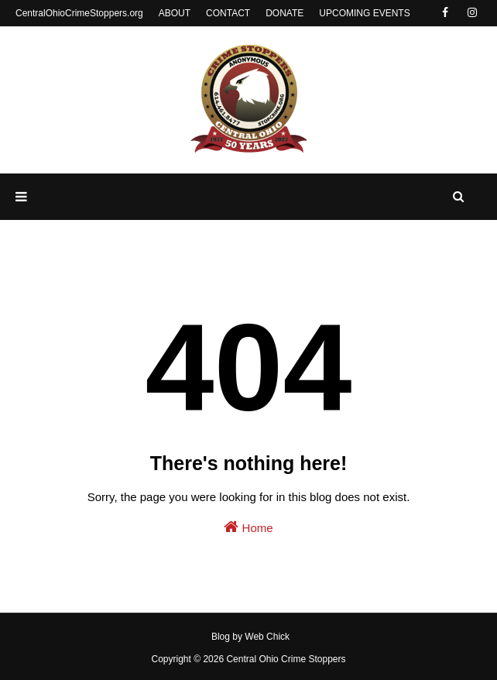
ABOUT (174, 13)
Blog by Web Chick (250, 636)
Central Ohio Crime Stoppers (285, 659)
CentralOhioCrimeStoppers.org (79, 13)
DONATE (284, 13)
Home (248, 526)
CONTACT (228, 13)
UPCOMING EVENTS (364, 13)
